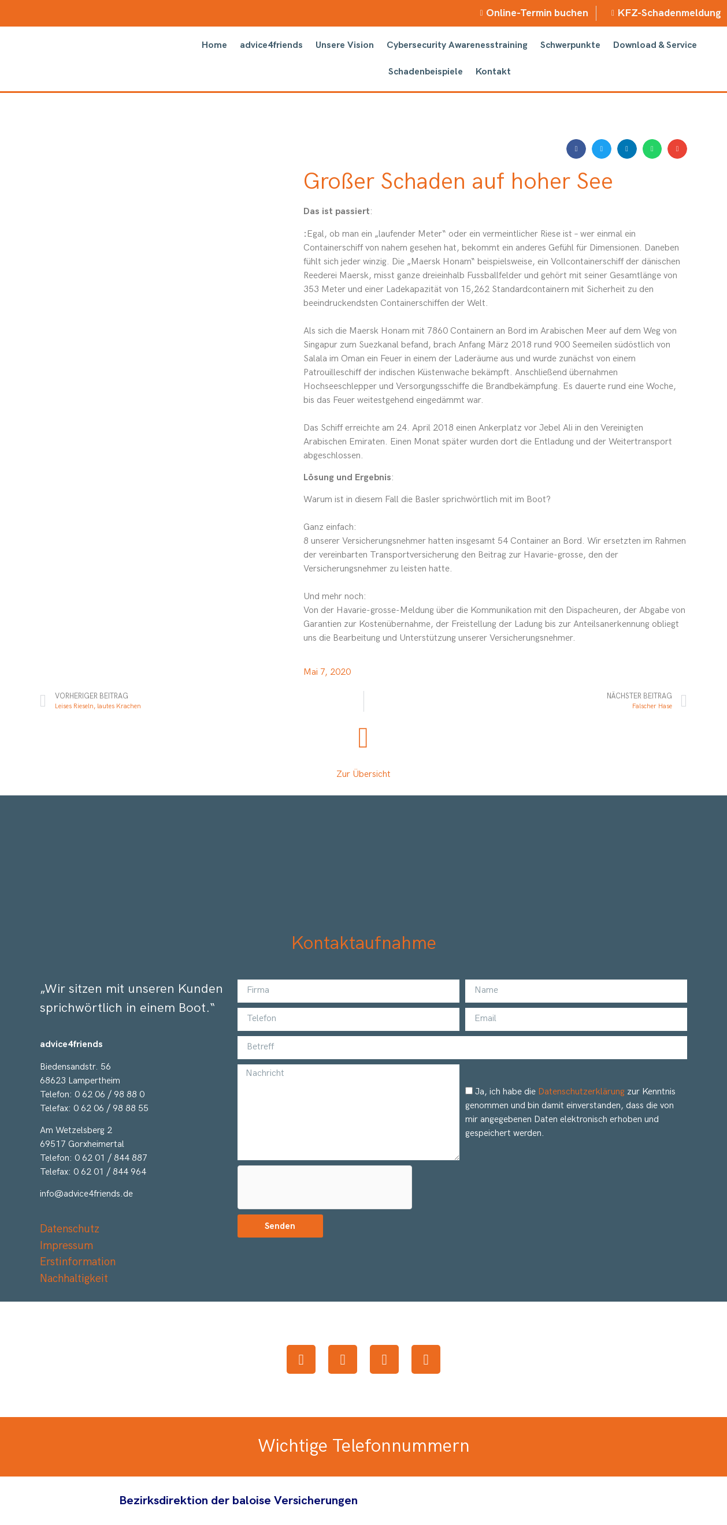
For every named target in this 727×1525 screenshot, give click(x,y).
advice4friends (271, 45)
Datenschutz (69, 1229)
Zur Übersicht (363, 774)
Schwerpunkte (570, 45)
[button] (576, 149)
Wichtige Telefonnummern (364, 1446)
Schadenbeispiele (425, 71)
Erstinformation (78, 1262)
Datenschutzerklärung (581, 1091)
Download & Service (655, 45)
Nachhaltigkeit (74, 1278)
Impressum (66, 1246)
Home (214, 45)
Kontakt (493, 71)
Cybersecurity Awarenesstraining (457, 45)
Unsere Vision (345, 45)
